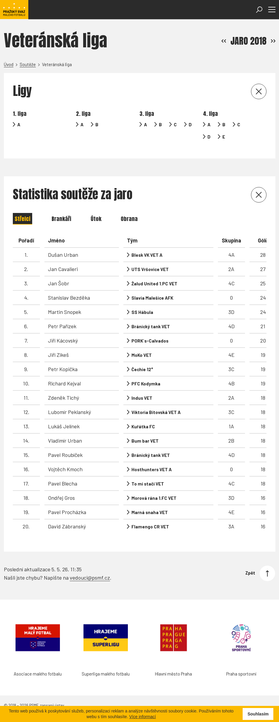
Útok (96, 219)
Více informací (142, 716)
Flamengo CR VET (150, 526)
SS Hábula (142, 312)
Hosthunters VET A (151, 469)
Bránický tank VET (150, 326)
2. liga (83, 114)
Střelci (22, 219)
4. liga (210, 114)
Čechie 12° (142, 369)
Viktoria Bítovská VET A (156, 412)
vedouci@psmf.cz (90, 577)
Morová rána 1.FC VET (153, 498)
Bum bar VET (145, 441)
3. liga (147, 114)
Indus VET (141, 398)
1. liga (20, 114)
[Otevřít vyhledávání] (259, 9)
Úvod (8, 64)
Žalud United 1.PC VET (154, 283)
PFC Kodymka (145, 383)
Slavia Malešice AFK (152, 298)
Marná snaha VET (149, 512)
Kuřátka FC (143, 426)
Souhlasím (258, 714)
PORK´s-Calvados (149, 340)
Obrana (129, 219)
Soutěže (28, 64)
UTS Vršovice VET (150, 269)
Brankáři (61, 219)
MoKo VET (141, 355)
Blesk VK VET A (146, 255)
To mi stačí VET (147, 483)
